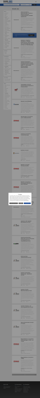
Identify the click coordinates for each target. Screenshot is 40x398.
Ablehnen (20, 203)
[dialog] (20, 199)
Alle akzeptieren (27, 203)
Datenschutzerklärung (26, 200)
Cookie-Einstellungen (13, 203)
